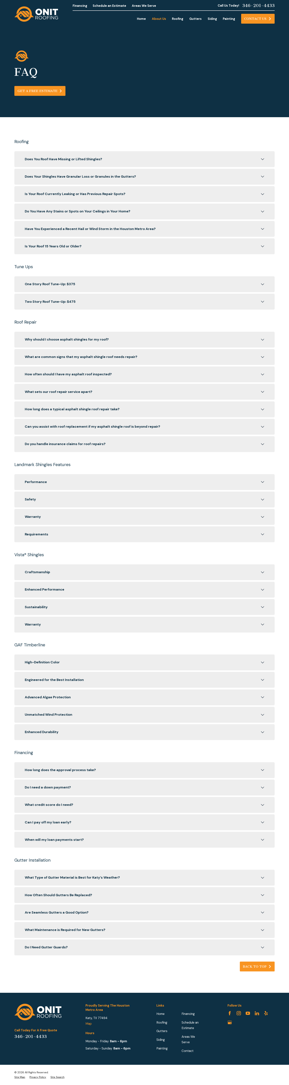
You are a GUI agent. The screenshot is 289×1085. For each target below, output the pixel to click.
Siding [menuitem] (212, 19)
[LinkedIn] (257, 1013)
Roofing (161, 1023)
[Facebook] (230, 1013)
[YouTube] (248, 1013)
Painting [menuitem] (229, 19)
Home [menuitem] (141, 19)
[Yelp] (266, 1013)
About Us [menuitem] (159, 19)
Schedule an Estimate (109, 6)
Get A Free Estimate (40, 91)
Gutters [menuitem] (195, 19)
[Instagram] (239, 1013)
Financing (80, 6)
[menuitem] (19, 1077)
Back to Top (257, 966)
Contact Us (257, 19)
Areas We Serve (144, 6)
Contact (187, 1051)
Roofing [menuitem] (177, 19)
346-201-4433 (258, 6)
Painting (162, 1048)
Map (88, 1024)
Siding (160, 1040)
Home (160, 1014)
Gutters (161, 1031)
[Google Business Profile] (230, 1022)
